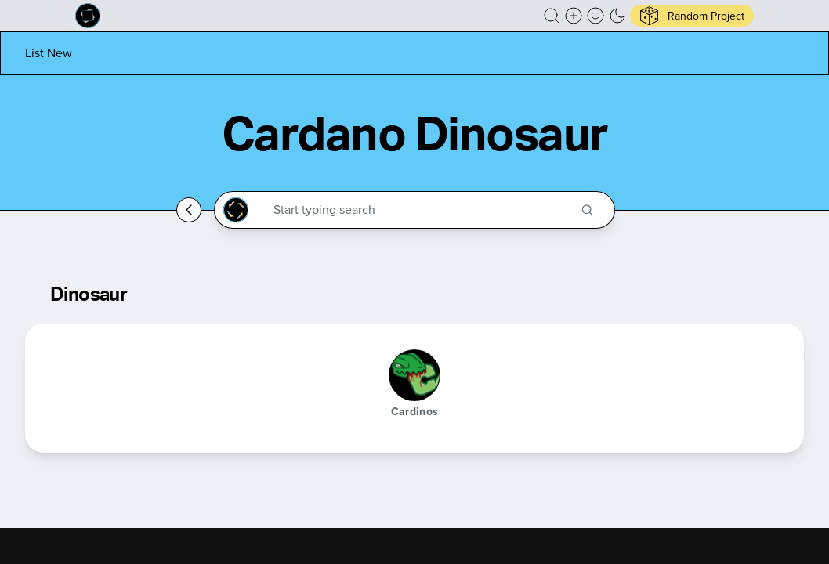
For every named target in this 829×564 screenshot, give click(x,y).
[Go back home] (188, 209)
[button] (551, 15)
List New (48, 53)
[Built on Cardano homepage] (87, 15)
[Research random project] (691, 15)
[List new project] (48, 53)
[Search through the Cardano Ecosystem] (421, 210)
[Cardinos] (414, 375)
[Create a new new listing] (573, 15)
